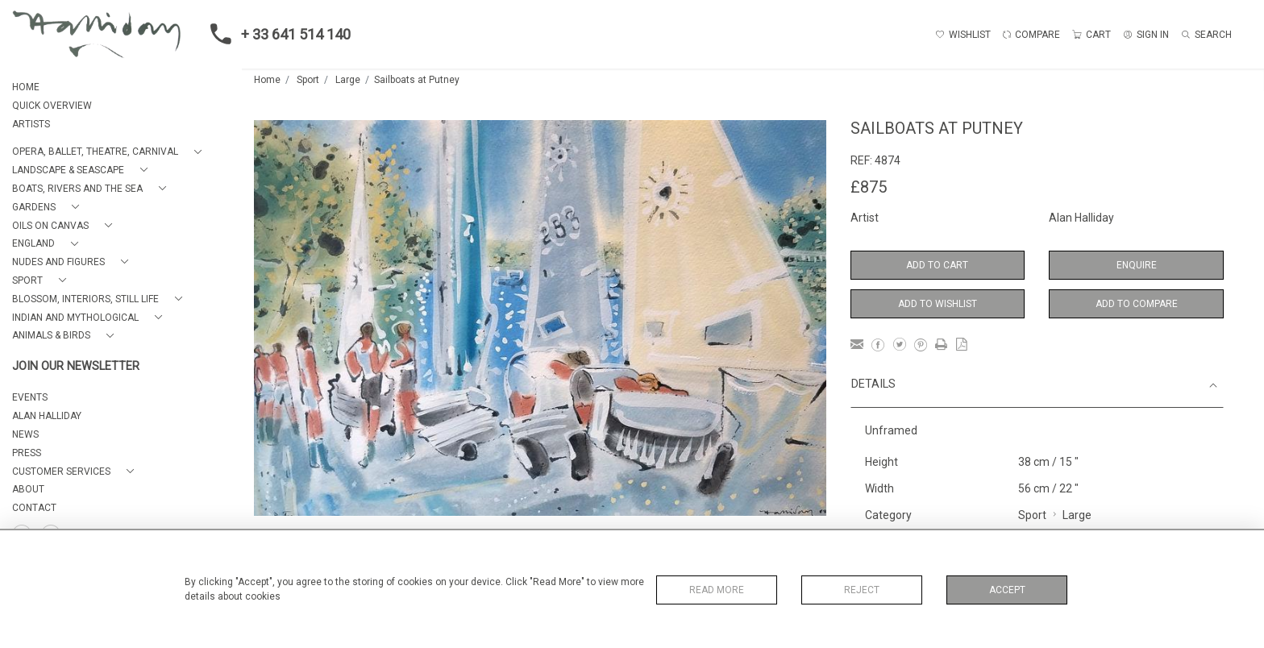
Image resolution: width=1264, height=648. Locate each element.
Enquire (1136, 265)
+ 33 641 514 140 (276, 33)
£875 (868, 187)
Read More (716, 590)
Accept (1007, 590)
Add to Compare (1137, 303)
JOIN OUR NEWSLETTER (75, 366)
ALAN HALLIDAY (46, 416)
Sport (308, 79)
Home (267, 79)
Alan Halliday (1081, 217)
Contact (34, 507)
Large (347, 79)
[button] (110, 152)
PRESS (26, 453)
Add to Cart (937, 265)
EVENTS (30, 397)
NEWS (25, 434)
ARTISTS (31, 124)
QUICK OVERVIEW (52, 105)
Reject (861, 590)
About (28, 489)
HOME (26, 87)
